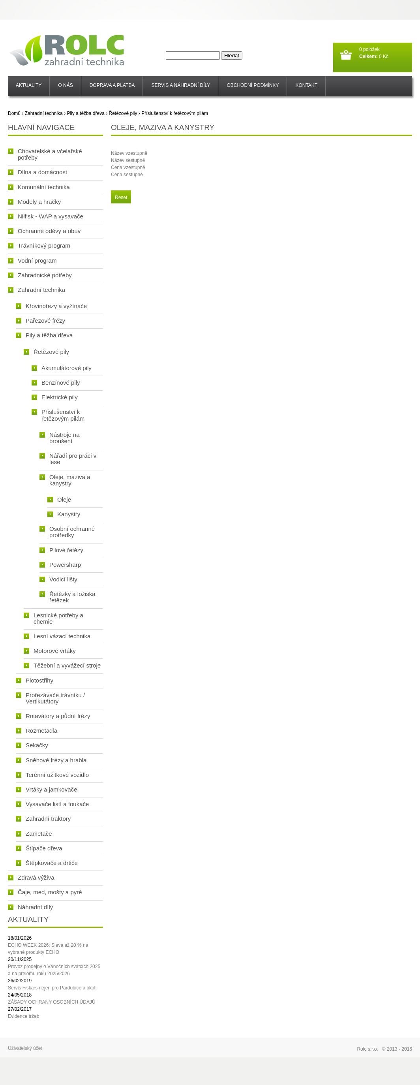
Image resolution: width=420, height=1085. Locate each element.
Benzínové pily (56, 382)
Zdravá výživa (31, 877)
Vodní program (32, 260)
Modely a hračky (34, 201)
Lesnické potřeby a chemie (53, 618)
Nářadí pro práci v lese (67, 458)
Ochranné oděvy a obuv (44, 231)
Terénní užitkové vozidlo (52, 774)
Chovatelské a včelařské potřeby (45, 154)
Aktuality (28, 85)
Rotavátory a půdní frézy (53, 716)
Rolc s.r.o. (367, 1049)
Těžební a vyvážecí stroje (62, 665)
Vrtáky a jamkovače (46, 789)
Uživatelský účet (25, 1048)
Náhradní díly (30, 907)
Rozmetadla (36, 730)
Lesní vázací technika (57, 636)
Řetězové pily (123, 113)
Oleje (59, 499)
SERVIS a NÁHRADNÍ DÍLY (180, 85)
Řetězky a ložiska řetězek (67, 597)
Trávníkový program (39, 245)
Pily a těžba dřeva (85, 113)
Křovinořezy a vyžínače (51, 306)
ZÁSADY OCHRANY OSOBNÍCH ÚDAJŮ (52, 1002)
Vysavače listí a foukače (52, 804)
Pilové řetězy (61, 550)
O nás (65, 85)
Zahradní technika (44, 113)
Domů (14, 113)
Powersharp (60, 564)
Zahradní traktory (43, 818)
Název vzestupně (129, 153)
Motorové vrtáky (50, 650)
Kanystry (63, 514)
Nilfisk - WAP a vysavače (45, 216)
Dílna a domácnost (37, 172)
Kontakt (306, 85)
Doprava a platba (112, 85)
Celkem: (368, 56)
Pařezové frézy (40, 320)
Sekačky (32, 745)
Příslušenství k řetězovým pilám (174, 113)
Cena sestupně (127, 174)
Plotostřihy (34, 680)
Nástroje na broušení (59, 437)
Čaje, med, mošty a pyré (45, 892)
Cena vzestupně (128, 167)
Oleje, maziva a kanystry (64, 480)
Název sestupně (128, 160)
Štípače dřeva (39, 848)
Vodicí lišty (58, 579)
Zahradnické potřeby (40, 275)
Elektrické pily (55, 397)
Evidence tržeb (23, 1016)
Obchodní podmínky (253, 85)
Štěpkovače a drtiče (47, 862)
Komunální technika (39, 187)
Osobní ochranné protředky (67, 531)
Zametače (34, 833)
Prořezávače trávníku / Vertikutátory (50, 698)
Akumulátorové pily (62, 368)
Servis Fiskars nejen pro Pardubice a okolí (52, 988)
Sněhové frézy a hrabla (51, 760)
